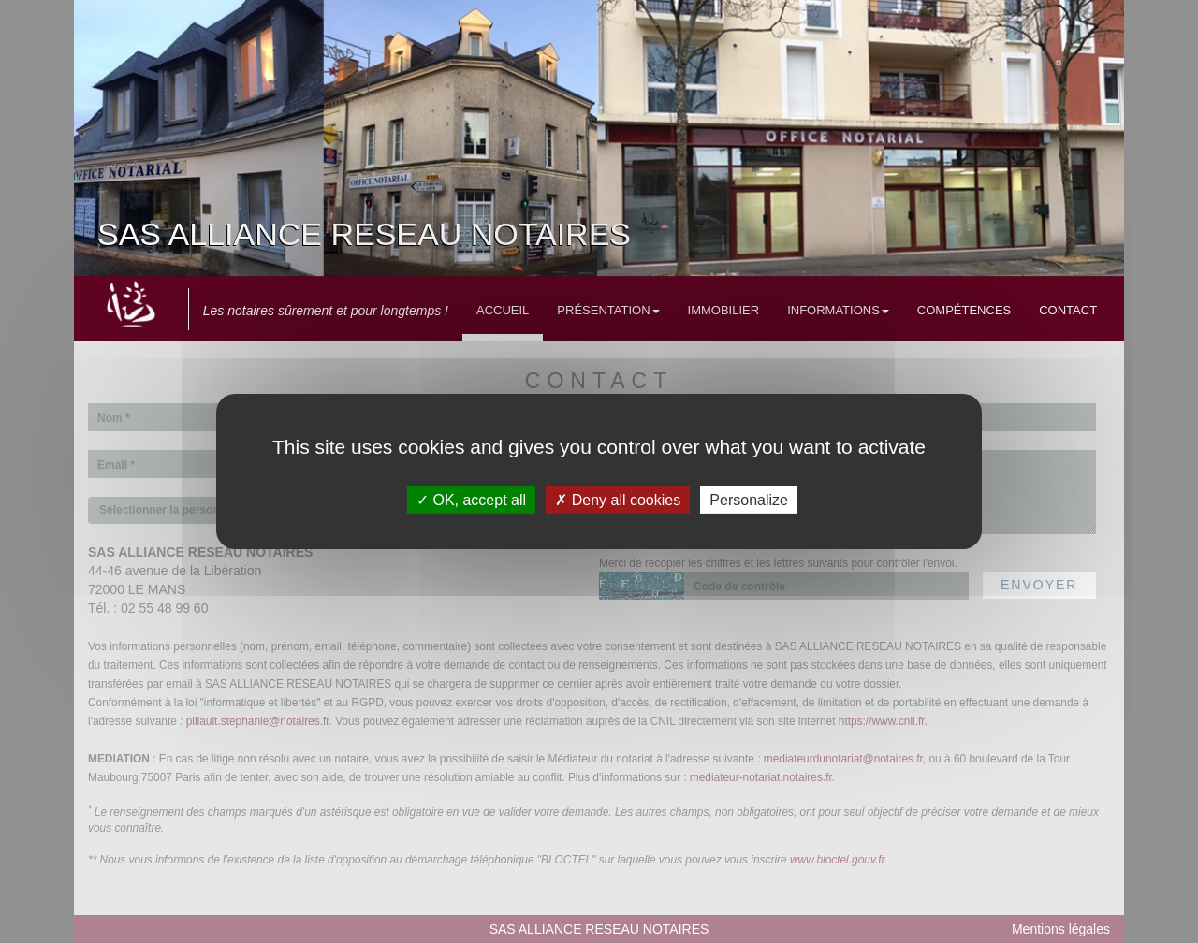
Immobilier (724, 310)
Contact (1068, 310)
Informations (838, 310)
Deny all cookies (617, 500)
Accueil (502, 310)
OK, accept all (471, 500)
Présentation (608, 310)
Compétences (964, 310)
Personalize (748, 500)
